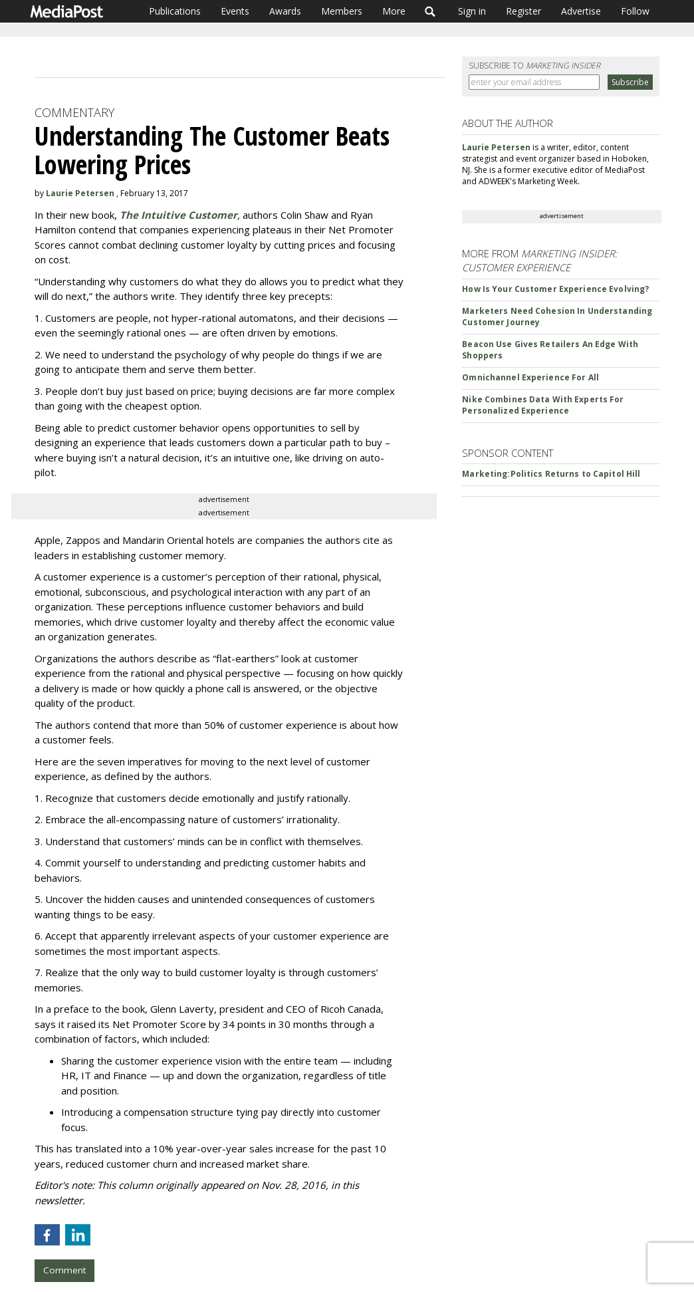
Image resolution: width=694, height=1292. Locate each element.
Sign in (472, 11)
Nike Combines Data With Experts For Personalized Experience (543, 405)
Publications (175, 11)
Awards (285, 11)
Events (235, 11)
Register (523, 11)
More (393, 11)
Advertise (581, 11)
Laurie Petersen (80, 193)
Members (341, 11)
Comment (64, 1270)
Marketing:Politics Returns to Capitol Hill (551, 473)
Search (430, 11)
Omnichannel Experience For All (530, 377)
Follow (635, 11)
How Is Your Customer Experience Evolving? (555, 289)
